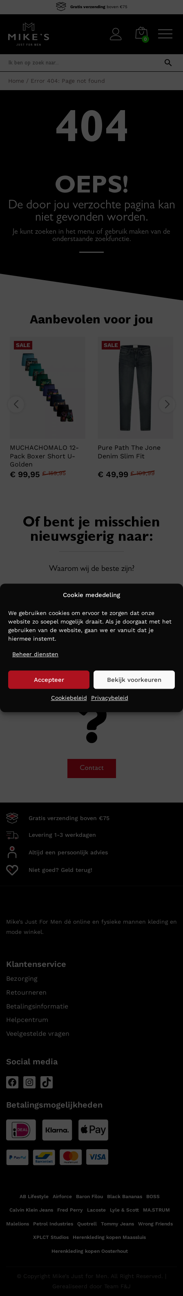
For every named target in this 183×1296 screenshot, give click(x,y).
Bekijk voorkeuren (134, 679)
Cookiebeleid (69, 698)
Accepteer (49, 679)
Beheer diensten (35, 654)
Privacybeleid (109, 698)
